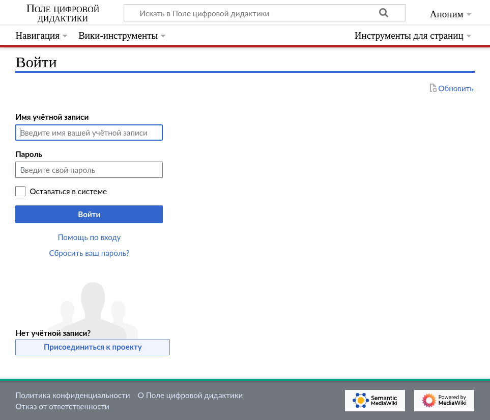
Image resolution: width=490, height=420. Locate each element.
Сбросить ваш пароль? (89, 252)
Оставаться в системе (68, 191)
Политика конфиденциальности (72, 395)
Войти (89, 214)
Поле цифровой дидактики (63, 13)
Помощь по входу (89, 237)
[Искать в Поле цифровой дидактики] (264, 13)
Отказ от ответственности (62, 406)
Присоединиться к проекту (93, 346)
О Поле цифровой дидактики (190, 395)
